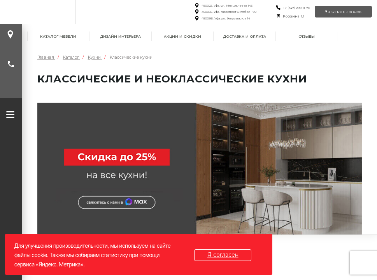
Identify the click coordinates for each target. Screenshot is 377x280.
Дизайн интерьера (120, 36)
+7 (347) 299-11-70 (296, 8)
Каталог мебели (58, 36)
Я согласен (222, 254)
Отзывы (306, 36)
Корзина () (294, 16)
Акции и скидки (182, 36)
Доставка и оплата (244, 36)
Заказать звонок (343, 11)
